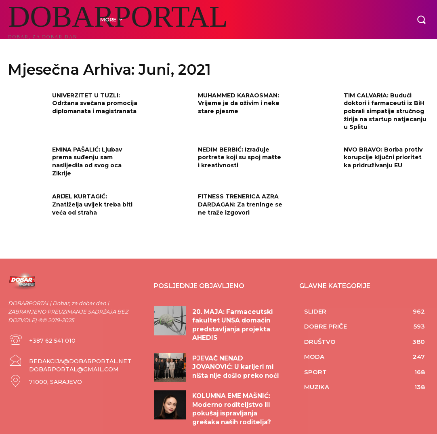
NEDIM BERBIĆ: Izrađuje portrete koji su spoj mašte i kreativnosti (239, 157)
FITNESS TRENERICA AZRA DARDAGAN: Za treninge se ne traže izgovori (240, 204)
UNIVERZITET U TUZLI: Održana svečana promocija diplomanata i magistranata (94, 103)
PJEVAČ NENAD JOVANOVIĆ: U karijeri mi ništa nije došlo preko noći (233, 355)
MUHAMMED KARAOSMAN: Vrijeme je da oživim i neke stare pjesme (238, 103)
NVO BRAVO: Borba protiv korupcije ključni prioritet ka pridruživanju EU (383, 157)
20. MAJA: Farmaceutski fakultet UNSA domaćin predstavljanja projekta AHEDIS (237, 318)
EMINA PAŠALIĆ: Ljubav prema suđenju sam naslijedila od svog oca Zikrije (87, 161)
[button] (421, 19)
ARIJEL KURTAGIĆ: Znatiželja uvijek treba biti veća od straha (92, 204)
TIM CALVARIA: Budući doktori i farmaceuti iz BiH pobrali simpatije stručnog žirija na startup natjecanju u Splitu (385, 111)
